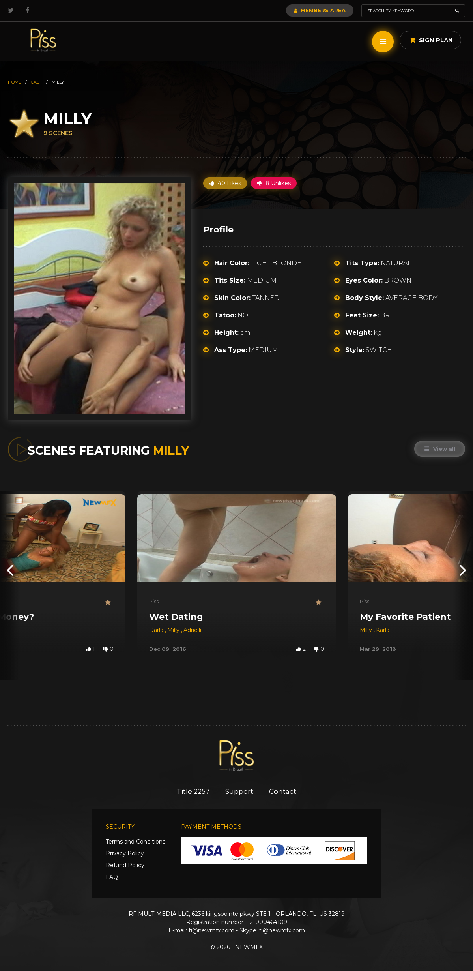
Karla (382, 630)
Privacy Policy (125, 853)
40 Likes (225, 183)
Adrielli (192, 630)
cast (36, 82)
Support (239, 791)
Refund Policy (125, 865)
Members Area (320, 10)
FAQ (112, 877)
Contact (282, 791)
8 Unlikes (274, 183)
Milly (174, 630)
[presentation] (10, 570)
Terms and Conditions (135, 841)
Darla (157, 630)
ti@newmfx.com (211, 930)
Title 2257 (193, 791)
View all (439, 449)
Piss (154, 601)
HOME (14, 82)
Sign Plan (431, 40)
